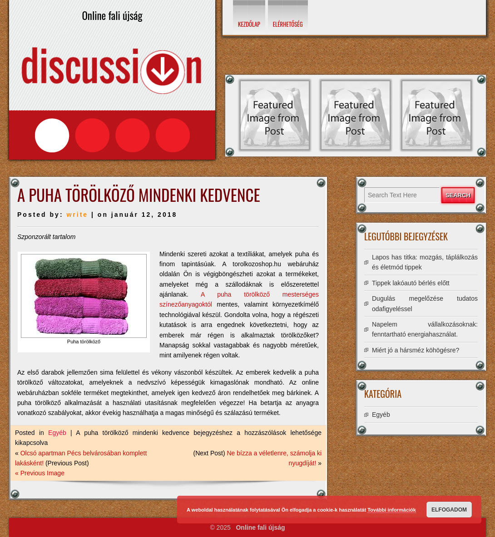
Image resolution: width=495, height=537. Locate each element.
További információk (391, 510)
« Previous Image (39, 473)
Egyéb (57, 432)
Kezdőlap (249, 24)
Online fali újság (260, 527)
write (77, 214)
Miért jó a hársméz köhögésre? (415, 350)
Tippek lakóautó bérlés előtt (411, 283)
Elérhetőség (288, 24)
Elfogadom (449, 510)
